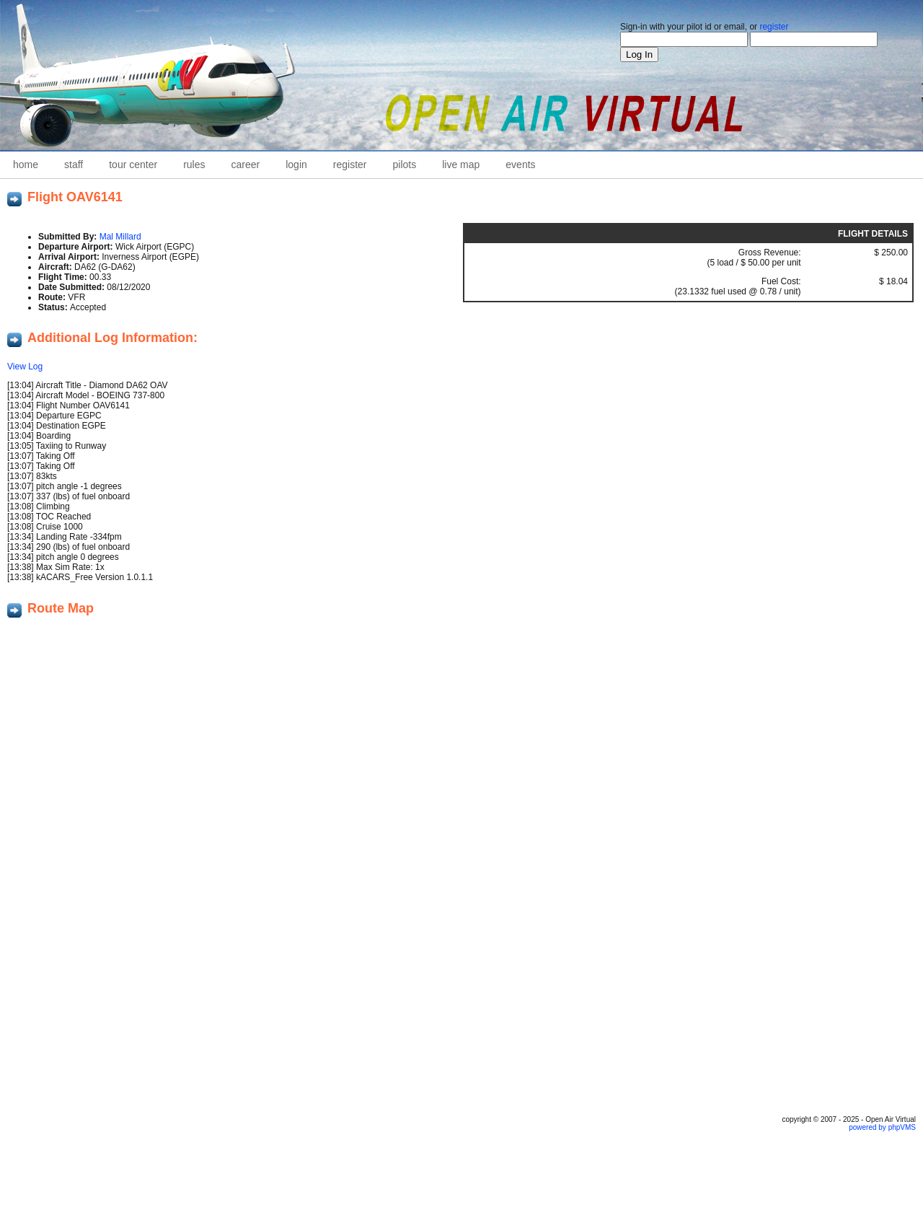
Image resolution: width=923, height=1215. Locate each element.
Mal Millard (120, 237)
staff (73, 164)
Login (296, 164)
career (245, 164)
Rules (194, 164)
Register (350, 164)
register (773, 27)
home (25, 164)
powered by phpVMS (882, 1127)
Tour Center (133, 164)
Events (520, 164)
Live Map (461, 164)
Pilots (405, 164)
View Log (25, 366)
